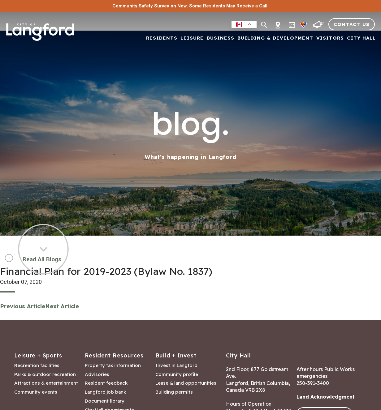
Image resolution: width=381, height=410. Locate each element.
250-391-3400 (313, 383)
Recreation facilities (36, 365)
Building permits (174, 392)
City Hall (361, 38)
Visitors (330, 38)
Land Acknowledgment (326, 397)
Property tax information (113, 365)
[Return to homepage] (40, 34)
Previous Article (22, 306)
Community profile (176, 374)
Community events (35, 392)
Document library (104, 401)
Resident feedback (106, 383)
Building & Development (275, 38)
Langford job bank (105, 392)
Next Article (62, 306)
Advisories (97, 374)
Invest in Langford (176, 365)
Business (220, 38)
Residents (161, 38)
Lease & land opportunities (185, 383)
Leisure (192, 38)
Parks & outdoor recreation (45, 374)
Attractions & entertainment (46, 383)
